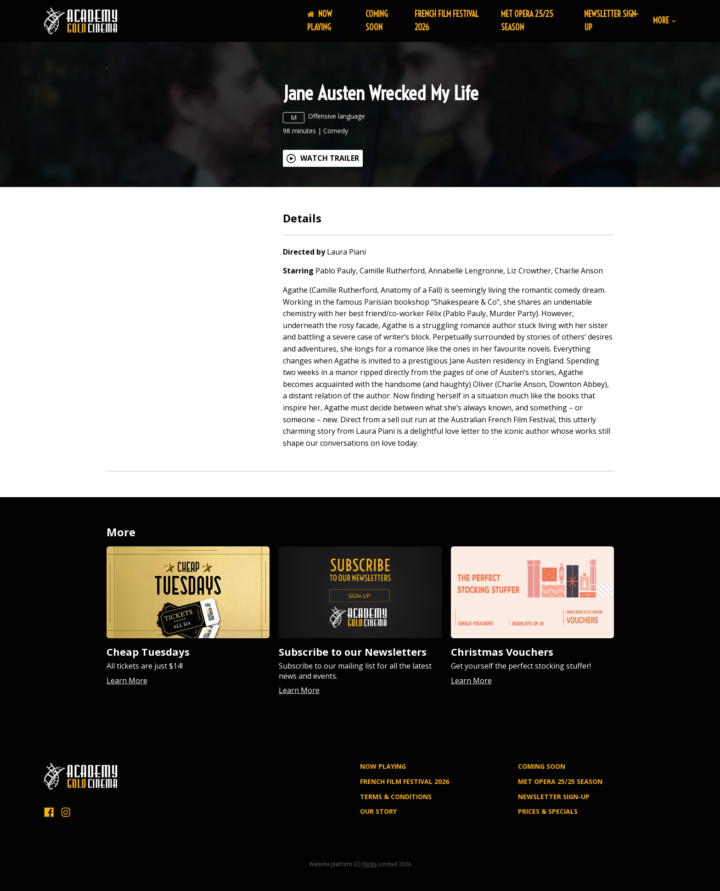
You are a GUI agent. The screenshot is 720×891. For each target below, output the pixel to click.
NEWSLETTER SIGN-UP (554, 857)
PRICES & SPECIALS (548, 872)
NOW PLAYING (319, 21)
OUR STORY (378, 872)
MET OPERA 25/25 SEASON (560, 842)
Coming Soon (377, 21)
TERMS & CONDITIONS (396, 857)
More (664, 21)
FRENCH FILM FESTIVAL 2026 (404, 842)
